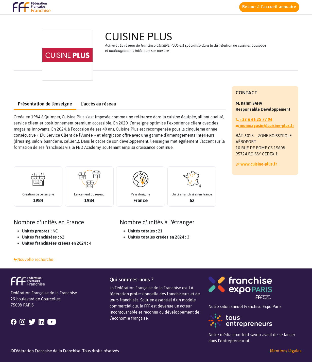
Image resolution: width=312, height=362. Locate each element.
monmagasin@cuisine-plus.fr (265, 125)
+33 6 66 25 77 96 (254, 119)
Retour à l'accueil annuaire (269, 6)
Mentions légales (285, 351)
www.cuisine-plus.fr (256, 164)
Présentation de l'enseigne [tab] (45, 103)
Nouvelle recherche (33, 259)
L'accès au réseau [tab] (98, 103)
